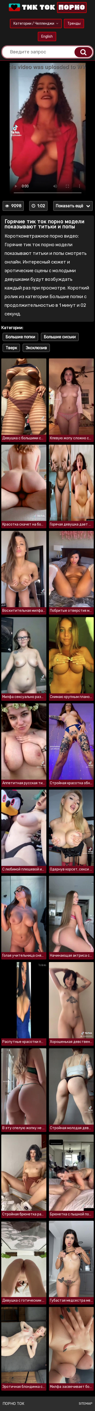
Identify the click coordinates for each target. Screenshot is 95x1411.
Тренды (74, 23)
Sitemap (85, 1403)
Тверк (11, 347)
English (47, 36)
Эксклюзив (36, 347)
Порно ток (13, 1403)
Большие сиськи (60, 336)
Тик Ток (47, 7)
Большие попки (20, 336)
